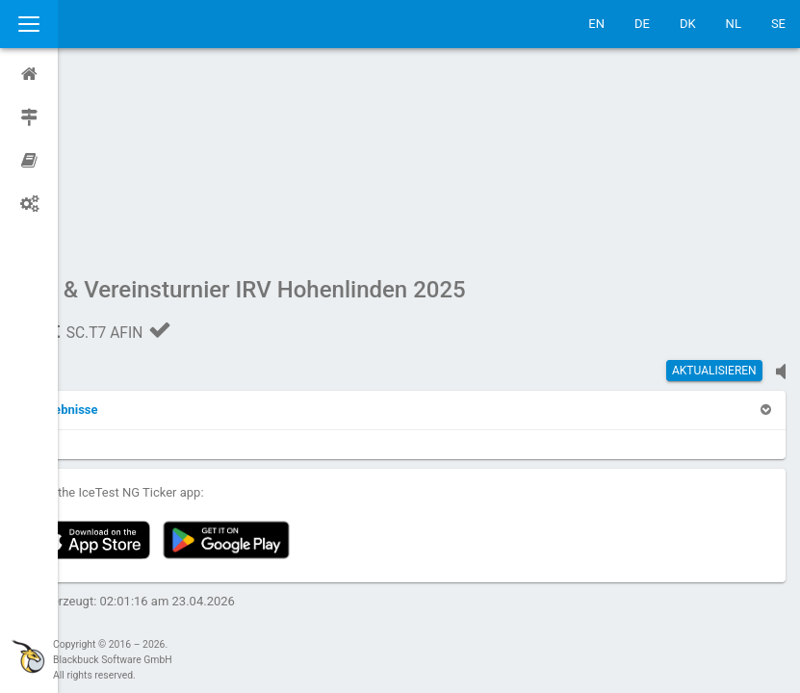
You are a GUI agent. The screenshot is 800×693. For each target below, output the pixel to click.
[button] (118, 226)
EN (596, 23)
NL (733, 23)
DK (688, 23)
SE (778, 23)
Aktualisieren (714, 187)
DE (642, 23)
